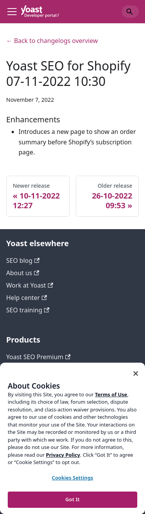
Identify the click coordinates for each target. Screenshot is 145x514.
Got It (72, 499)
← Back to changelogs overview (52, 40)
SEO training (27, 310)
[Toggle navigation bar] (12, 11)
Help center (26, 297)
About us (22, 273)
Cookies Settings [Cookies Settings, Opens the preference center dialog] (72, 477)
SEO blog (22, 260)
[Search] (130, 11)
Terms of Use (111, 394)
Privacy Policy (63, 454)
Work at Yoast (29, 285)
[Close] (135, 373)
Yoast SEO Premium (38, 357)
